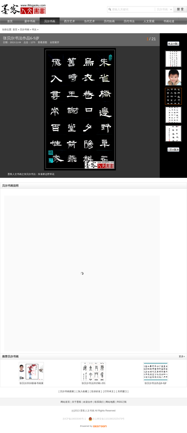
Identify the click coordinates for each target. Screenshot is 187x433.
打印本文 (109, 391)
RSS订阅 (121, 402)
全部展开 (54, 42)
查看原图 (42, 42)
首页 (15, 29)
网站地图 (110, 402)
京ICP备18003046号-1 (74, 418)
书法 (34, 29)
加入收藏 (82, 391)
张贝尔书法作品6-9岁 (156, 383)
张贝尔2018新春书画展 (31, 383)
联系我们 (99, 402)
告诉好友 (96, 391)
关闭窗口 (122, 391)
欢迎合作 (88, 402)
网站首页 (65, 402)
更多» (182, 356)
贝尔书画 (24, 29)
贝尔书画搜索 (67, 391)
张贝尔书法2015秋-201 (94, 383)
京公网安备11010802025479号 (106, 418)
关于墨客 (76, 402)
